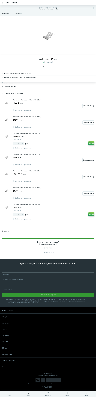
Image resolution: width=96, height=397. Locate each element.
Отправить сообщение (48, 295)
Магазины (48, 323)
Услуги (48, 329)
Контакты (48, 367)
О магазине (48, 335)
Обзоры (48, 348)
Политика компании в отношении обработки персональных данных (48, 384)
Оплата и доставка (48, 360)
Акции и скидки (48, 310)
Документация (48, 354)
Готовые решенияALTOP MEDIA (48, 387)
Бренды (48, 317)
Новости (48, 342)
